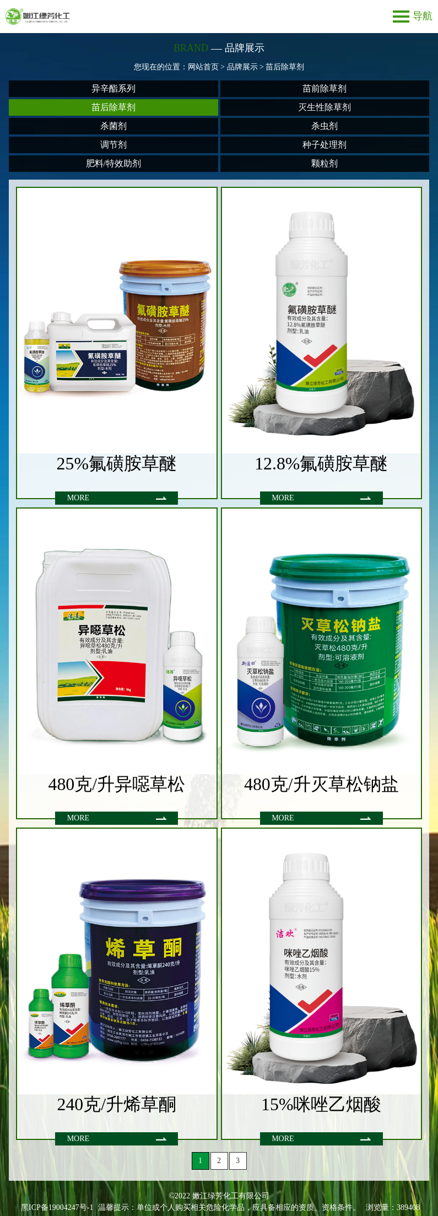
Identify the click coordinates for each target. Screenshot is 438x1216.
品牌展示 (242, 67)
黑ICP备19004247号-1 (57, 1207)
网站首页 (203, 67)
